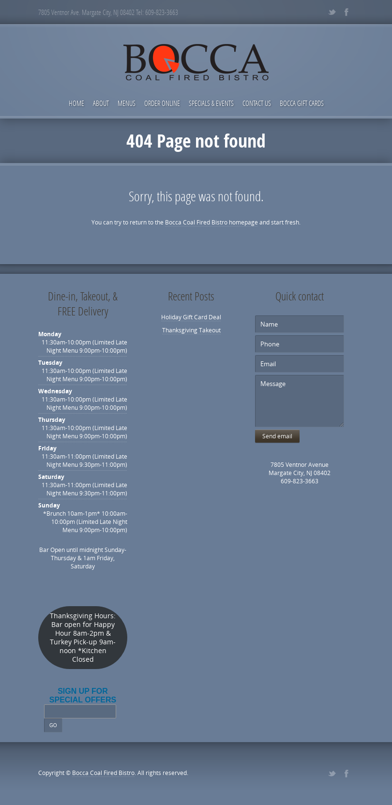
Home (76, 103)
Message (299, 401)
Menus (127, 103)
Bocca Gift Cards (302, 103)
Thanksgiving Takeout (191, 330)
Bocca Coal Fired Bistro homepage (211, 222)
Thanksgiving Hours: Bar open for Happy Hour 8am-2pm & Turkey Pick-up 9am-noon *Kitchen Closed (83, 637)
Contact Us (256, 103)
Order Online (162, 103)
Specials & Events (211, 103)
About (101, 103)
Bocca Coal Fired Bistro (103, 773)
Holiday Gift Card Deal (191, 317)
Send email (277, 436)
